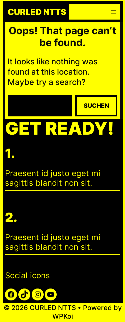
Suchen (96, 105)
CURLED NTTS (37, 12)
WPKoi (62, 316)
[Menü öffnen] (113, 12)
